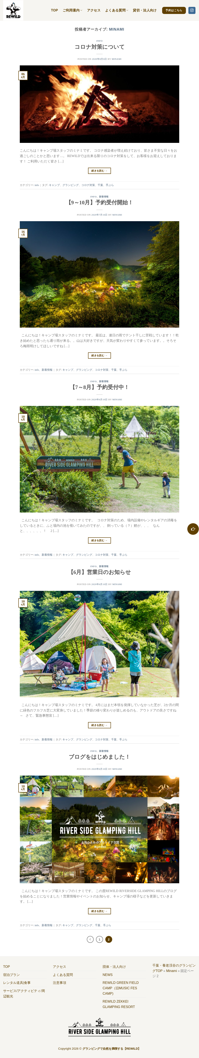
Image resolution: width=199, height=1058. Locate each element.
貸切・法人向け (145, 10)
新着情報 (104, 196)
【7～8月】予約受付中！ (99, 387)
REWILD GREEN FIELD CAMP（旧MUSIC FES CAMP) (121, 988)
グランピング (70, 185)
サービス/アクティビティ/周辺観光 (24, 993)
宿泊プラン (11, 975)
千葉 (100, 185)
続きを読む (99, 171)
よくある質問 (116, 10)
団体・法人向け (114, 966)
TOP (54, 10)
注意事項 (59, 982)
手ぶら (110, 185)
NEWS (108, 975)
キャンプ (54, 185)
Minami (116, 29)
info (99, 41)
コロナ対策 (88, 185)
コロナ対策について (100, 47)
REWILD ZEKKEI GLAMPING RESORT (119, 1004)
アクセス (94, 10)
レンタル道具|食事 (17, 982)
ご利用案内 (72, 10)
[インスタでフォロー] (191, 10)
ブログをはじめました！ (99, 757)
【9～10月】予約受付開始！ (99, 203)
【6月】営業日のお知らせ (99, 572)
